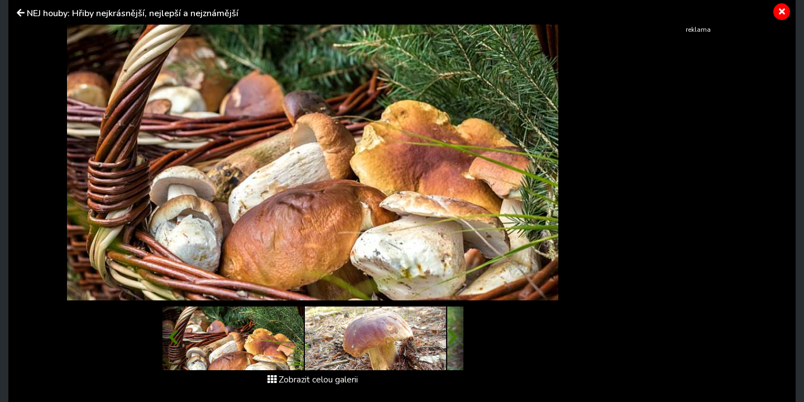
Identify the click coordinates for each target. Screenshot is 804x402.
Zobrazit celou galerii (312, 380)
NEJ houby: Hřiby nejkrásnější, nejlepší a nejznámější (132, 13)
